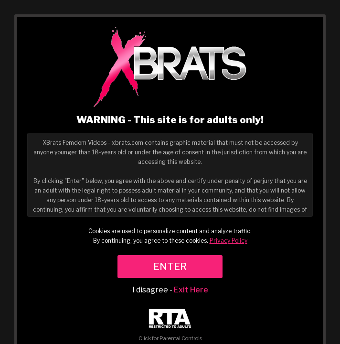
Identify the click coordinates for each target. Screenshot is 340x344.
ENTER (170, 266)
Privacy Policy (228, 240)
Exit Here (191, 289)
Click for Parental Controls (170, 325)
